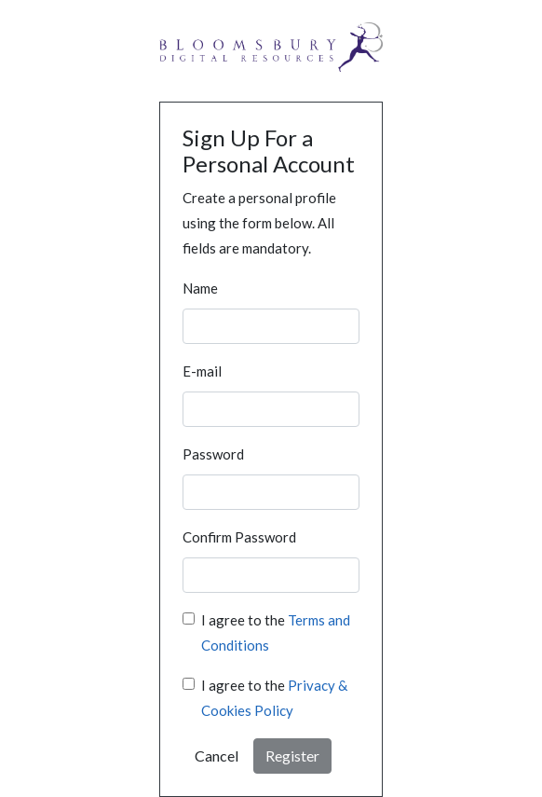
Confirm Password (239, 537)
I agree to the (275, 632)
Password (213, 454)
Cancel (216, 755)
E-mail (202, 371)
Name (200, 288)
